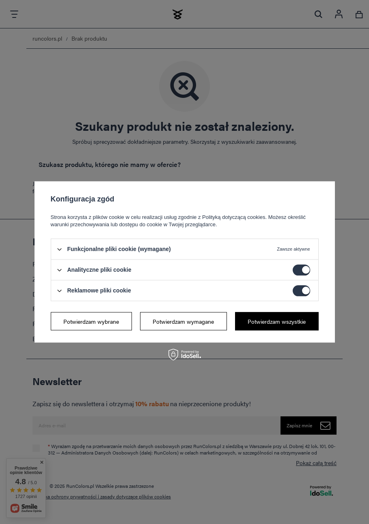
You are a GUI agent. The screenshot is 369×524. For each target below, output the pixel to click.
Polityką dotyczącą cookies (233, 217)
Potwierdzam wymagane (183, 321)
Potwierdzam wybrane (91, 321)
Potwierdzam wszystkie (277, 321)
